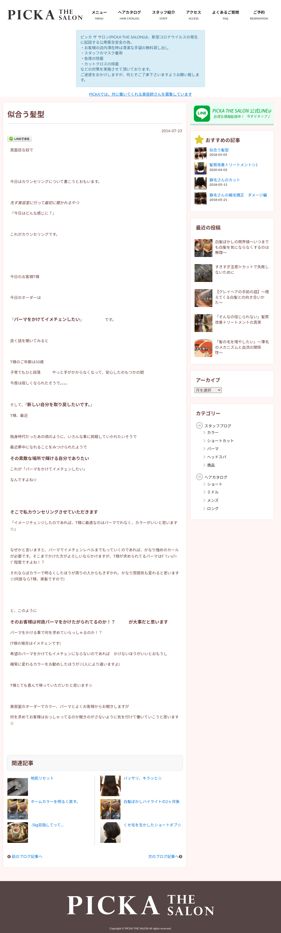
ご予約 (259, 15)
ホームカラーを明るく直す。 (55, 801)
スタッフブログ (217, 425)
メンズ (213, 500)
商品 (211, 465)
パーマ (213, 448)
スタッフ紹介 (163, 15)
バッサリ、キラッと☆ (142, 778)
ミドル (213, 492)
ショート (215, 484)
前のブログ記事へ (27, 856)
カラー (213, 432)
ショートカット (220, 440)
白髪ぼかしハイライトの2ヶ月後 (151, 801)
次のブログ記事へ (163, 856)
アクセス (193, 15)
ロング (213, 508)
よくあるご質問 (225, 15)
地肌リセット (42, 778)
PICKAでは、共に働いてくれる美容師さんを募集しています (140, 94)
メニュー (99, 15)
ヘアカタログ (129, 15)
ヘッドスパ (216, 457)
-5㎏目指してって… (47, 825)
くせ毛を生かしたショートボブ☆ (152, 825)
